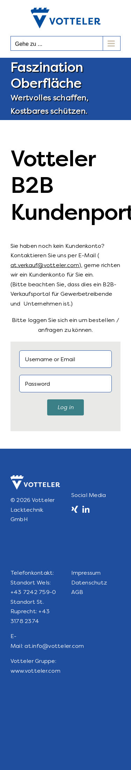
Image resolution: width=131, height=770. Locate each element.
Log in (65, 407)
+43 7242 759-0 (33, 592)
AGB (77, 592)
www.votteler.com (35, 670)
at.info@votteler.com (54, 646)
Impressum (86, 572)
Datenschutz (89, 582)
